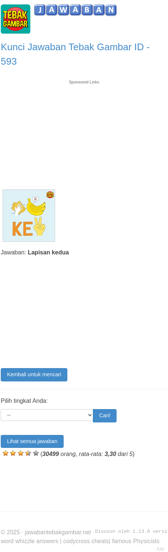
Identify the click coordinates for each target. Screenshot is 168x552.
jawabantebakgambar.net (58, 532)
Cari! (104, 415)
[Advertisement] (84, 131)
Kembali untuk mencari (34, 374)
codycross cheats (86, 541)
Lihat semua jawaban (32, 441)
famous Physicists (135, 541)
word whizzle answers (29, 541)
